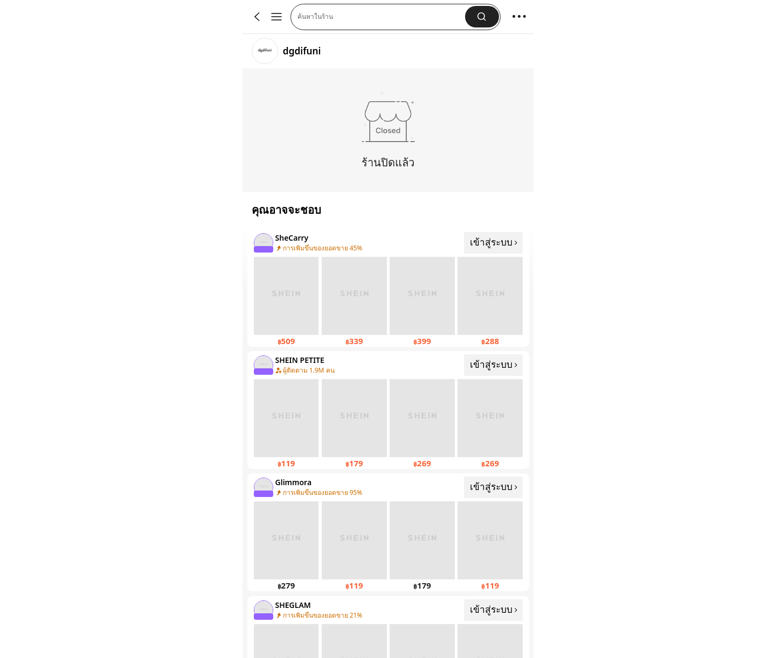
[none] (263, 242)
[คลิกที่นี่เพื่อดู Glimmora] (388, 532)
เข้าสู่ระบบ (494, 241)
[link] (265, 51)
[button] (482, 16)
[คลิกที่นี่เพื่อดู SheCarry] (388, 288)
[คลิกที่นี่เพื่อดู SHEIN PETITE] (388, 410)
